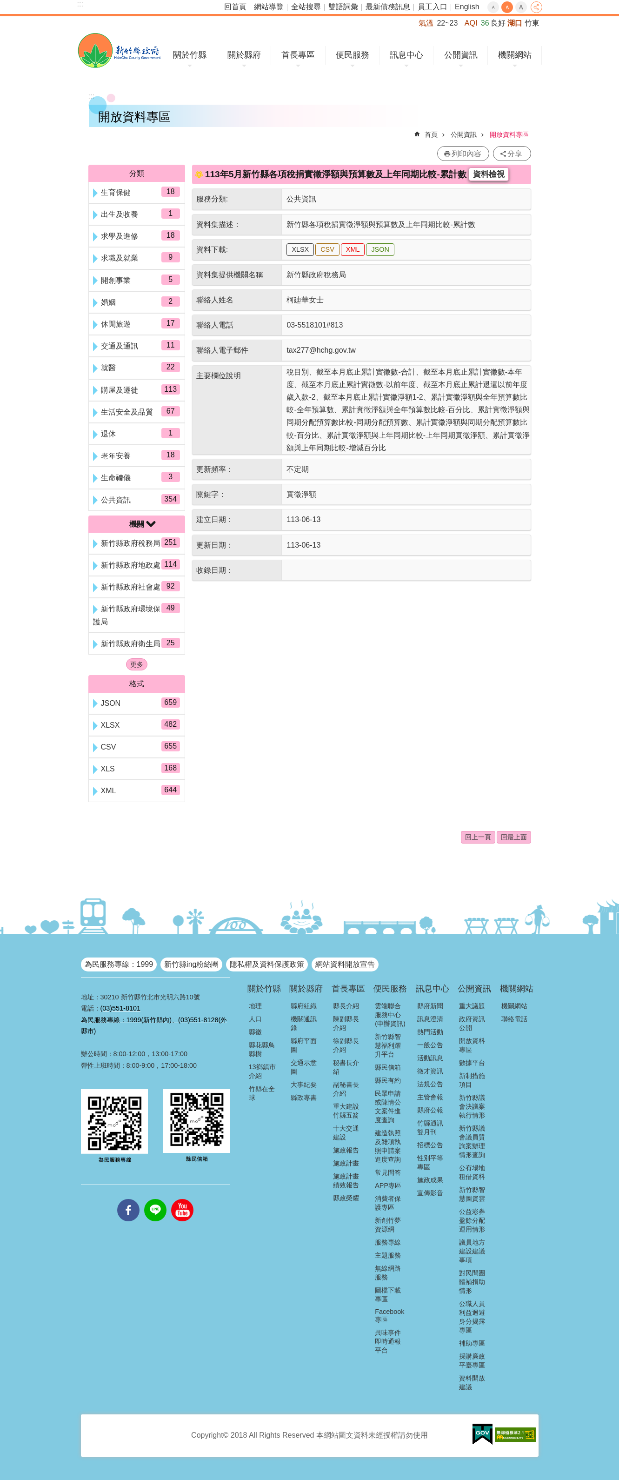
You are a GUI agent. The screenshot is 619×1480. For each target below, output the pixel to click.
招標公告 (430, 1145)
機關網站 (515, 55)
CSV (327, 249)
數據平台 (472, 1062)
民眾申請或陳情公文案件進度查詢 (388, 1107)
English (467, 7)
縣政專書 (304, 1097)
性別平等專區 (430, 1162)
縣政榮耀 (346, 1198)
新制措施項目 (472, 1080)
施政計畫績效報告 (346, 1180)
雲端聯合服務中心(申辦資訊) (390, 1014)
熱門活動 (430, 1032)
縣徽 (255, 1032)
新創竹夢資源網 (388, 1225)
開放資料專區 (509, 134)
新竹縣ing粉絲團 (191, 964)
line (155, 1199)
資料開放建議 (472, 1382)
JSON (380, 249)
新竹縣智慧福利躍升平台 (388, 1045)
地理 (255, 1006)
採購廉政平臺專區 (472, 1361)
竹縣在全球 (262, 1093)
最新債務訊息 (388, 7)
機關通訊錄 (304, 1023)
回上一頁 (478, 837)
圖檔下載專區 (388, 1294)
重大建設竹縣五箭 (346, 1111)
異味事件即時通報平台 (388, 1341)
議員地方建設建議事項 (472, 1251)
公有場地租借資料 (472, 1172)
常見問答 (388, 1172)
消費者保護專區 (388, 1203)
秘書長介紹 (346, 1067)
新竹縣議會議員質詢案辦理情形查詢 (472, 1142)
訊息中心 (406, 55)
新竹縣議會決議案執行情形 (472, 1106)
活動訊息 (430, 1058)
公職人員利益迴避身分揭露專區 (472, 1317)
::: (80, 4)
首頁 (431, 134)
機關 (136, 524)
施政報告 (346, 1150)
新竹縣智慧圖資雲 (472, 1194)
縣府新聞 (430, 1006)
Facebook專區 (389, 1315)
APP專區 (388, 1185)
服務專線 (388, 1242)
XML (353, 249)
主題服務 (388, 1255)
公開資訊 (461, 55)
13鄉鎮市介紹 (262, 1071)
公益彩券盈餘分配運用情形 (472, 1220)
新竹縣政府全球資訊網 (119, 50)
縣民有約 (388, 1080)
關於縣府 (244, 55)
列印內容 (466, 154)
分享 (536, 7)
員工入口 (432, 7)
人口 (255, 1019)
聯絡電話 (514, 1019)
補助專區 (472, 1343)
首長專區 (298, 55)
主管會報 (430, 1097)
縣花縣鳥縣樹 (262, 1049)
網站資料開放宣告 (345, 964)
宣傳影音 (430, 1193)
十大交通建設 (346, 1133)
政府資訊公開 (472, 1023)
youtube (182, 1199)
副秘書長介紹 (346, 1089)
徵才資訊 (430, 1071)
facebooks (128, 1199)
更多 (136, 664)
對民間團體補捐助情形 (472, 1281)
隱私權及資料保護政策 (267, 964)
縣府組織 (304, 1006)
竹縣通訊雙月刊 (430, 1127)
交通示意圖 (304, 1067)
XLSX (300, 249)
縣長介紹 (346, 1006)
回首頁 (235, 7)
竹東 (532, 23)
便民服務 (352, 55)
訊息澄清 (430, 1019)
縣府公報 (430, 1110)
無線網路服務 (388, 1273)
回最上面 (514, 837)
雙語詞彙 (343, 7)
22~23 (447, 23)
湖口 (514, 23)
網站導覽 (269, 7)
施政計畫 (346, 1163)
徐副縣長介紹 (346, 1045)
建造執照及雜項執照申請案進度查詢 (388, 1146)
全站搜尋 (306, 7)
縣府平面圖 (304, 1045)
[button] (483, 1434)
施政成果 (430, 1180)
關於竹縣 (189, 55)
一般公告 (430, 1045)
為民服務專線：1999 (119, 964)
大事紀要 (304, 1084)
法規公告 (430, 1084)
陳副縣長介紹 (346, 1023)
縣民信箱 (388, 1067)
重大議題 (472, 1006)
